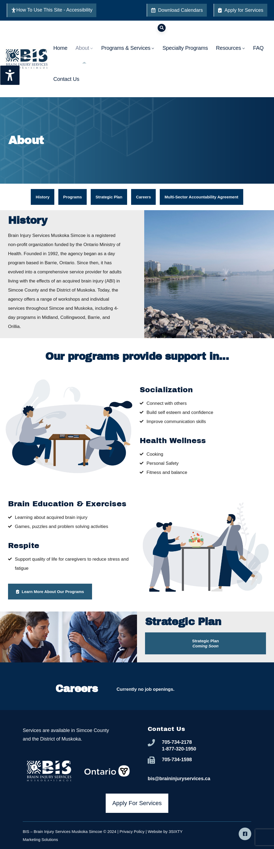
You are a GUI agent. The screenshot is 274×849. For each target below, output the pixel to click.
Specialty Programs (185, 54)
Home (60, 54)
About (84, 54)
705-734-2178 (177, 742)
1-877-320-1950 (179, 749)
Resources (230, 54)
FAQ (258, 54)
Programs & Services (127, 54)
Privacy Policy (132, 831)
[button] (205, 643)
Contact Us (66, 85)
